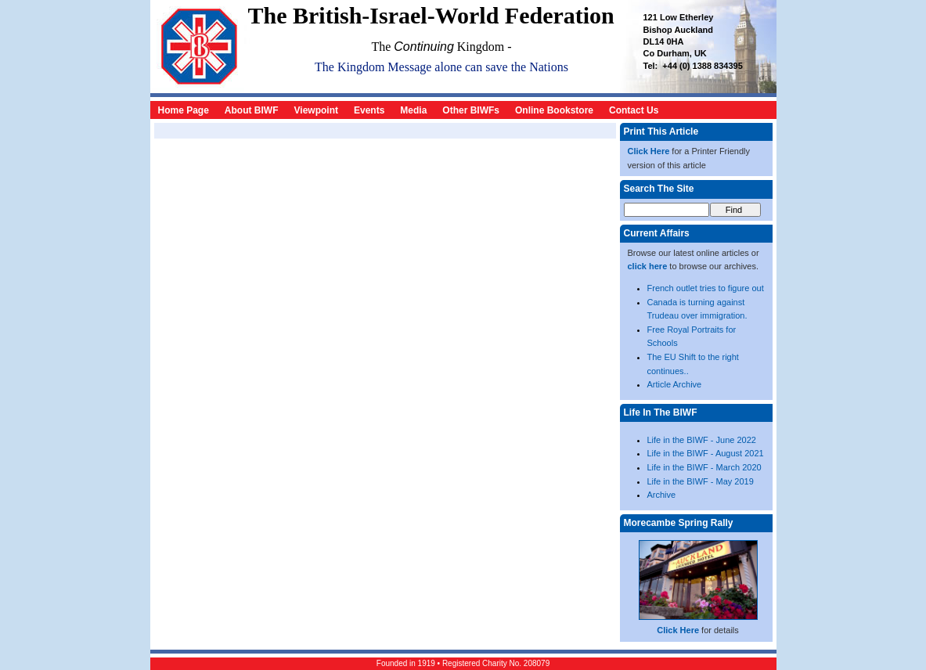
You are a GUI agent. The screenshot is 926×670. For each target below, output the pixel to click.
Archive (661, 494)
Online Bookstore (554, 110)
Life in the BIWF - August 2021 (705, 453)
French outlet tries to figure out (705, 288)
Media (413, 110)
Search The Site (659, 188)
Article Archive (674, 384)
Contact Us (633, 110)
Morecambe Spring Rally (678, 522)
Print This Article (661, 131)
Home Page (183, 110)
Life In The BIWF (660, 412)
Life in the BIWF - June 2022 (701, 440)
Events (369, 110)
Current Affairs (657, 233)
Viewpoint (316, 110)
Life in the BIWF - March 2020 (704, 467)
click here (648, 266)
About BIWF (252, 110)
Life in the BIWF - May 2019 (700, 481)
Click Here (649, 151)
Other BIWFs (470, 110)
